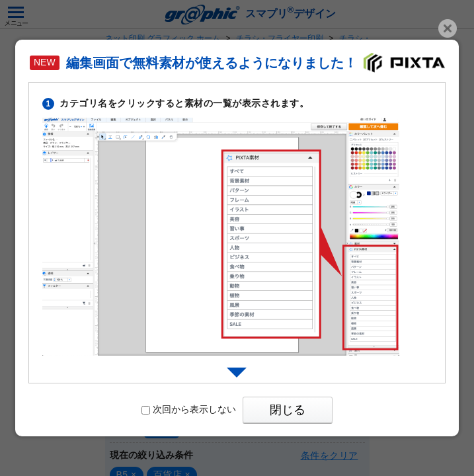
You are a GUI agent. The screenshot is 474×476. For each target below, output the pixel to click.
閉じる (287, 409)
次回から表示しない (188, 409)
